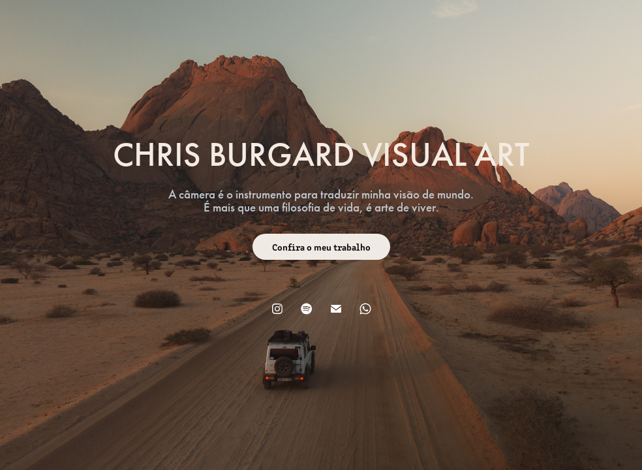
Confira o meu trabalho (321, 246)
